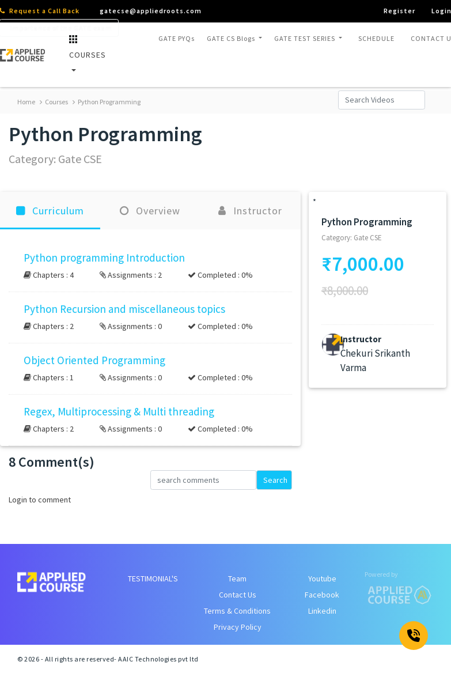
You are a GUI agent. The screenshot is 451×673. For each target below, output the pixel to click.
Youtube (322, 578)
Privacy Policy (237, 627)
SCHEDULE (376, 38)
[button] (150, 266)
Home (26, 101)
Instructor (250, 210)
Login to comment (40, 499)
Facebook (322, 594)
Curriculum (50, 210)
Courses (54, 101)
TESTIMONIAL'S (153, 578)
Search (275, 480)
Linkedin (322, 611)
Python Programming (107, 101)
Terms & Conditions (237, 611)
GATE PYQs (176, 38)
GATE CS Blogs (232, 38)
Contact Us (237, 594)
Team (237, 578)
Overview (150, 210)
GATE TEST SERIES (305, 38)
